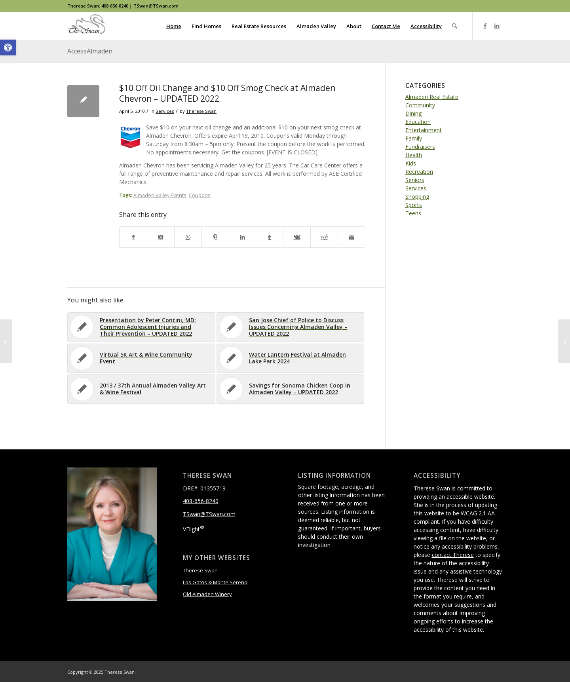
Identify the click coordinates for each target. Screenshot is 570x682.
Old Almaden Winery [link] (207, 594)
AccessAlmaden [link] (89, 51)
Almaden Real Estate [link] (431, 97)
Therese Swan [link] (201, 111)
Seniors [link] (414, 180)
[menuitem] (173, 26)
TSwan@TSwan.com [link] (156, 6)
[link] (8, 47)
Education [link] (418, 121)
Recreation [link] (419, 171)
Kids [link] (410, 163)
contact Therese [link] (453, 555)
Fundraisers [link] (420, 146)
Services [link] (165, 111)
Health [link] (413, 155)
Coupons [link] (200, 195)
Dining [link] (413, 113)
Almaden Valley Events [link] (159, 195)
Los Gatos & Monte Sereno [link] (215, 582)
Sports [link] (413, 205)
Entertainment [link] (423, 130)
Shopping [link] (417, 196)
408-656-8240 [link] (114, 6)
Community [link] (420, 105)
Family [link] (413, 138)
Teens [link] (413, 213)
